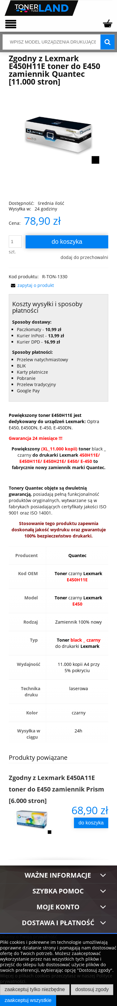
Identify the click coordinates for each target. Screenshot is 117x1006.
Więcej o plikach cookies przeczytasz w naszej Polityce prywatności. (56, 978)
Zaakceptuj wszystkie (28, 1000)
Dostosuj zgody (92, 989)
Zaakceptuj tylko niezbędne (35, 989)
